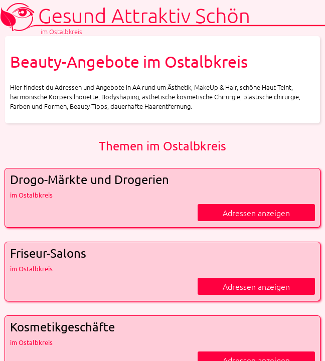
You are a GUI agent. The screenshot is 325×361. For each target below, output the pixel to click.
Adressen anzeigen (256, 212)
